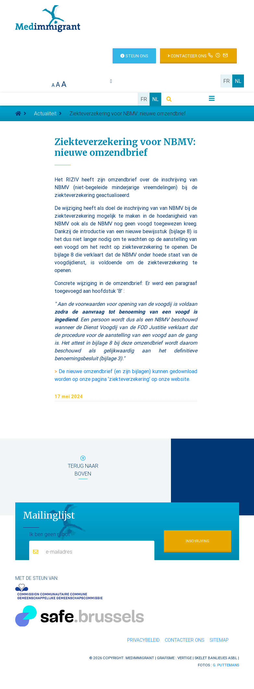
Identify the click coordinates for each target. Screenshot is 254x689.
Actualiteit (45, 113)
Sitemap (219, 640)
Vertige (184, 657)
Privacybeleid (143, 640)
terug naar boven (83, 467)
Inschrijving (197, 541)
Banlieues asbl (222, 657)
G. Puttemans (226, 664)
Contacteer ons (198, 55)
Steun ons (134, 56)
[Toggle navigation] (212, 98)
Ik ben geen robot (49, 533)
